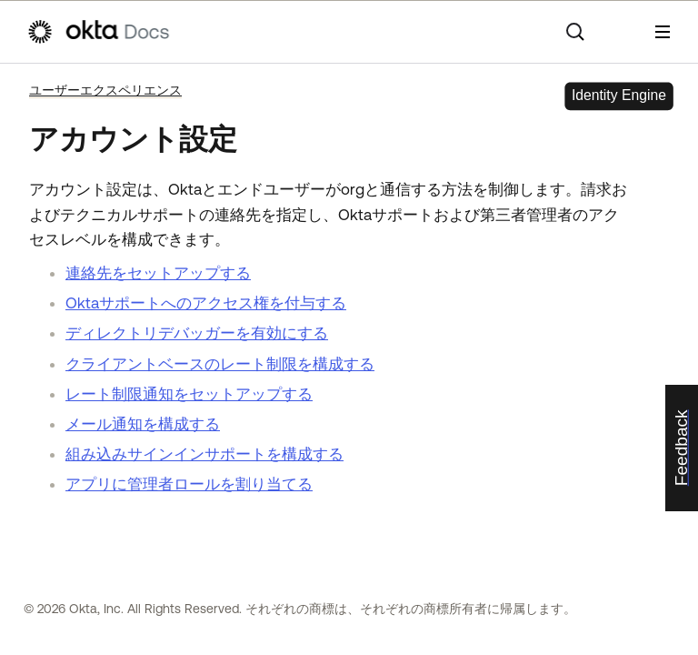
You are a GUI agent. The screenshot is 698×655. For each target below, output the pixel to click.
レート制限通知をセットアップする (189, 394)
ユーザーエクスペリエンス (105, 90)
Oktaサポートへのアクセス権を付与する (205, 303)
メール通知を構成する (142, 424)
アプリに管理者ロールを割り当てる (189, 484)
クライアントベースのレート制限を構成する (219, 364)
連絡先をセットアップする (158, 273)
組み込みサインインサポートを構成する (204, 454)
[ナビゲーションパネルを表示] (662, 31)
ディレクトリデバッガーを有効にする (196, 333)
